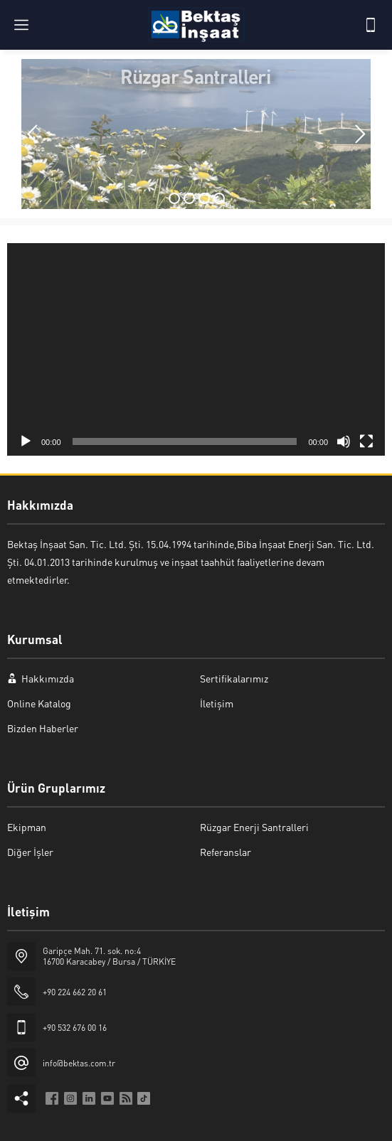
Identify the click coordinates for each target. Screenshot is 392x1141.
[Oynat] (25, 441)
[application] (196, 349)
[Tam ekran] (366, 441)
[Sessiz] (344, 441)
